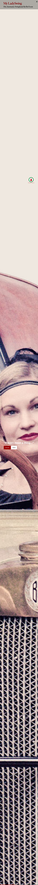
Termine (7, 447)
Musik (14, 447)
